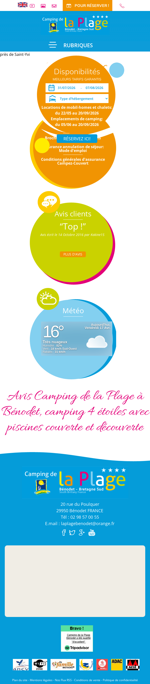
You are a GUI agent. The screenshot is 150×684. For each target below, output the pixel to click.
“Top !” (73, 226)
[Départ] (95, 87)
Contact (56, 6)
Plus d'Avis (72, 254)
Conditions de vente (87, 680)
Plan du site (19, 680)
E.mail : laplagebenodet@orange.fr (79, 523)
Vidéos (34, 6)
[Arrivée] (67, 87)
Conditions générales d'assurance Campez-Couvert (73, 161)
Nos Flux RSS (63, 680)
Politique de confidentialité (120, 680)
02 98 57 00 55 (124, 6)
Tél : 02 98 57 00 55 (80, 517)
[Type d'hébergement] (77, 98)
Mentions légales (41, 680)
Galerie (45, 6)
